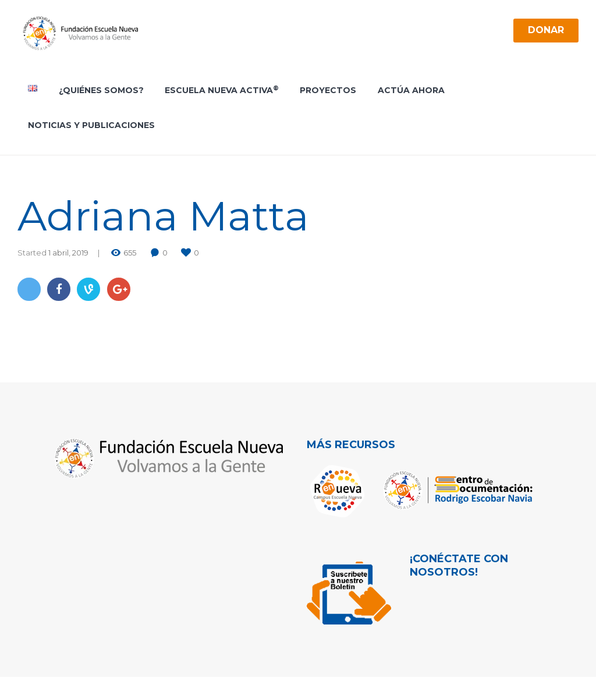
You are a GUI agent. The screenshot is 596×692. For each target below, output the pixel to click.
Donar (545, 30)
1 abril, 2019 (68, 252)
